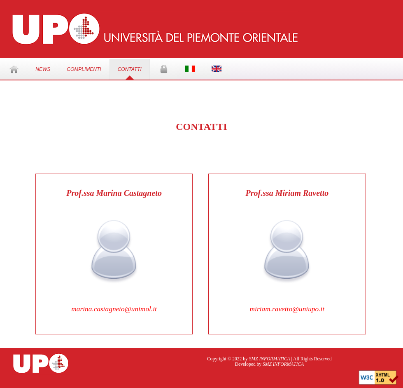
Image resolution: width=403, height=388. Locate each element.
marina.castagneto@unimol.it (114, 309)
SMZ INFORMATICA (269, 359)
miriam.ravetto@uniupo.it (287, 309)
